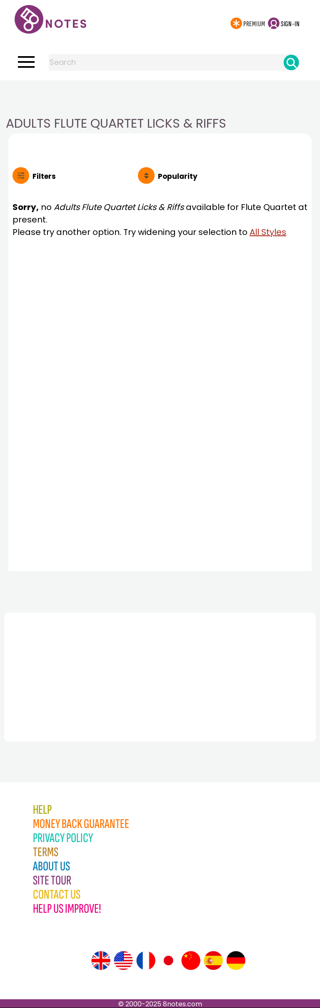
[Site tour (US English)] (123, 960)
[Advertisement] (160, 96)
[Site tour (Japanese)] (168, 960)
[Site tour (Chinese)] (190, 960)
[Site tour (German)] (235, 960)
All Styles (268, 232)
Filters (44, 176)
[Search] (291, 62)
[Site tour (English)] (100, 960)
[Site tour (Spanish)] (213, 960)
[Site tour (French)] (145, 960)
